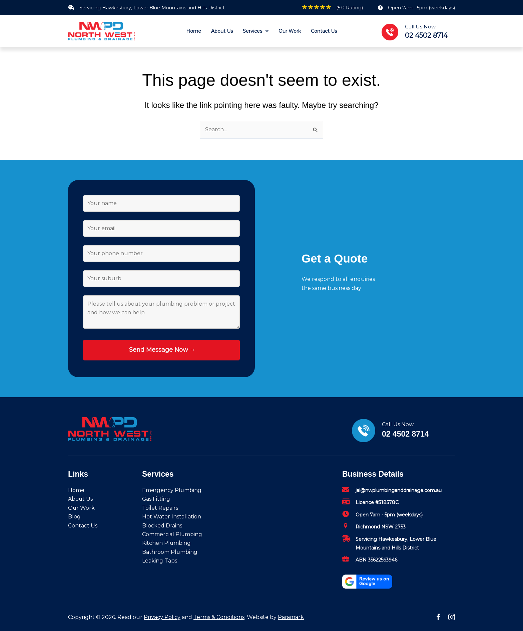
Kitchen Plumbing (166, 543)
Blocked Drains (162, 525)
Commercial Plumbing (172, 534)
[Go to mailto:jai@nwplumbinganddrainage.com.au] (398, 492)
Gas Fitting (156, 499)
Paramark (291, 617)
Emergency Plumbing (172, 490)
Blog (74, 516)
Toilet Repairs (160, 508)
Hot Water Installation (171, 516)
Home (76, 490)
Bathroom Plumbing (170, 552)
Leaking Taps (159, 561)
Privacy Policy (162, 617)
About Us (80, 499)
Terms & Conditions (218, 617)
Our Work (81, 508)
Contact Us (82, 525)
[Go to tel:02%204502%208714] (422, 31)
